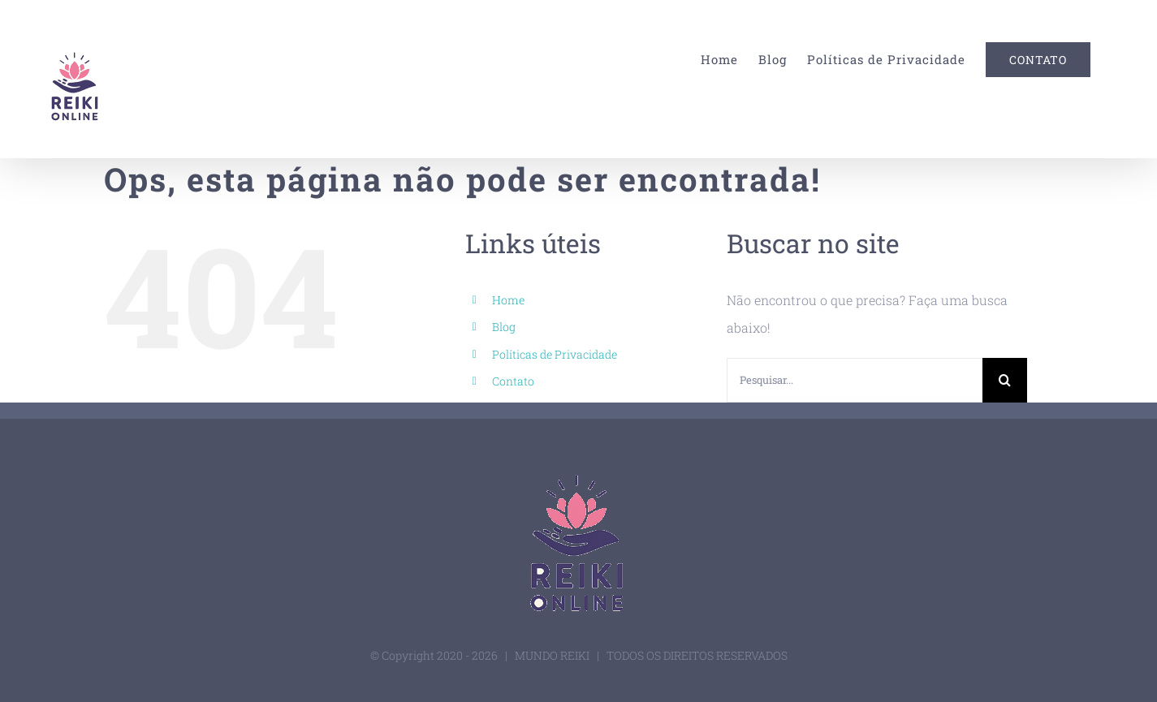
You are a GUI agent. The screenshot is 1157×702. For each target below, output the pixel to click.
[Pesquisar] (1004, 380)
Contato (513, 381)
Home (508, 300)
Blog (504, 326)
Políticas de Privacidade (554, 354)
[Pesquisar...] (854, 380)
